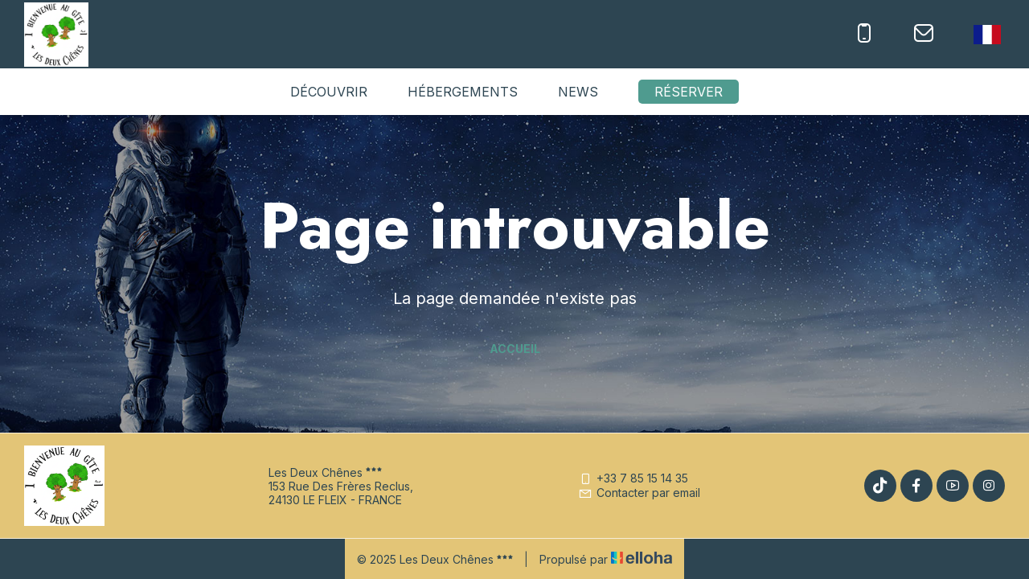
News (578, 92)
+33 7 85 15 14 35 (633, 478)
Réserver (688, 92)
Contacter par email (639, 492)
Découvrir (328, 92)
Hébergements (463, 92)
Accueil (515, 348)
